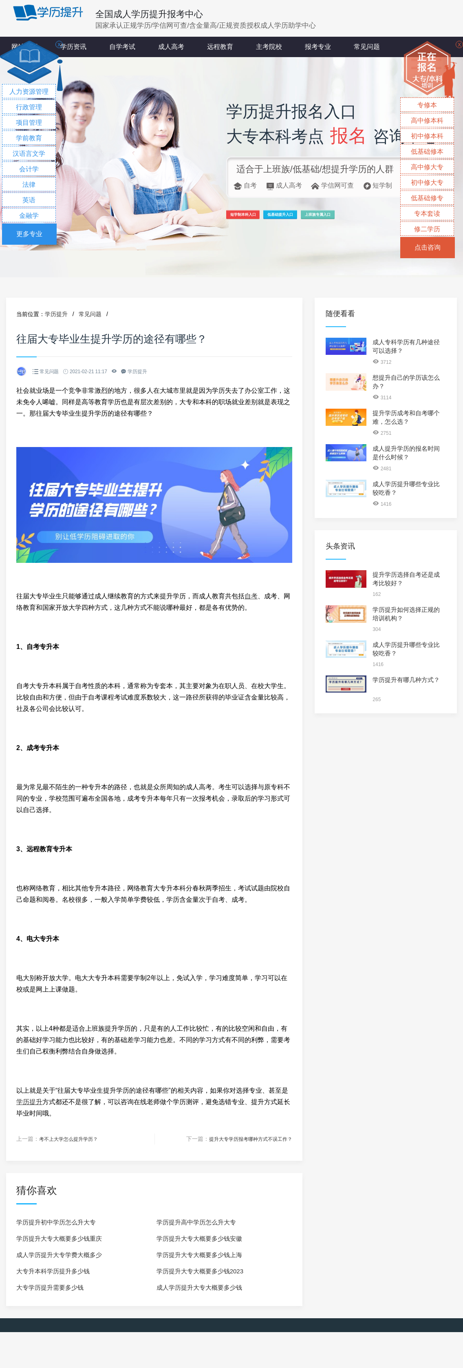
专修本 (427, 105)
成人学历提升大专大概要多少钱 (199, 1287)
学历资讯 (73, 46)
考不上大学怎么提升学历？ (73, 1139)
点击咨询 (427, 247)
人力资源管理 (29, 91)
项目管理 (29, 122)
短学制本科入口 (257, 218)
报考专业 (318, 46)
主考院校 (269, 46)
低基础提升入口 (326, 218)
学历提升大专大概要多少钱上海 (199, 1254)
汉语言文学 (29, 153)
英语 (28, 200)
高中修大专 (427, 167)
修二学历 (427, 229)
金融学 (29, 215)
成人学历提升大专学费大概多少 (59, 1254)
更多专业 (29, 233)
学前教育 (29, 138)
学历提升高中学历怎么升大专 (196, 1221)
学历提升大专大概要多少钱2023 (200, 1270)
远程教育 (220, 46)
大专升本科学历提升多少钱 (53, 1270)
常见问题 (367, 46)
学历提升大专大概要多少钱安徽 (199, 1238)
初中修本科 (427, 136)
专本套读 (427, 213)
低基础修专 (427, 198)
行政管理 (29, 107)
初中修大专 (427, 182)
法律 (28, 184)
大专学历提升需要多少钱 (50, 1287)
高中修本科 (427, 120)
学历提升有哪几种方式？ (406, 679)
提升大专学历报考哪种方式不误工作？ (243, 1139)
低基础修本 (427, 151)
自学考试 (122, 46)
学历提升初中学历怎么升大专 (56, 1221)
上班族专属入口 (395, 218)
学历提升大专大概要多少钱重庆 (59, 1238)
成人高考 (171, 46)
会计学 (29, 169)
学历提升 (56, 314)
